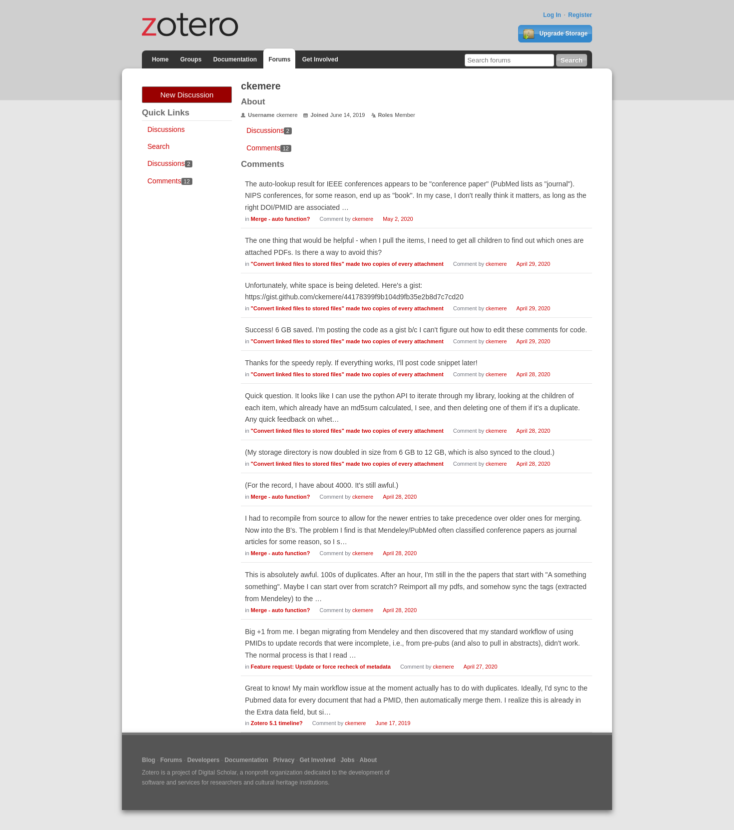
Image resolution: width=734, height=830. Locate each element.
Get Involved (320, 59)
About (368, 760)
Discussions (166, 129)
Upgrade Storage (555, 34)
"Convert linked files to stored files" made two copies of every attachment (347, 264)
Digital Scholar (217, 772)
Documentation (235, 59)
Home (160, 59)
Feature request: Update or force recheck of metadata (321, 667)
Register (580, 14)
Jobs (348, 760)
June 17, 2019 (393, 723)
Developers (203, 760)
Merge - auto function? (280, 219)
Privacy (284, 760)
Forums (279, 59)
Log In (552, 14)
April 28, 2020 (533, 374)
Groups (191, 59)
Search (158, 146)
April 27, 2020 (481, 667)
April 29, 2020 (533, 264)
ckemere (362, 219)
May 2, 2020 (398, 219)
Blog (148, 760)
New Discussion (187, 94)
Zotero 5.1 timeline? (277, 723)
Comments (169, 181)
